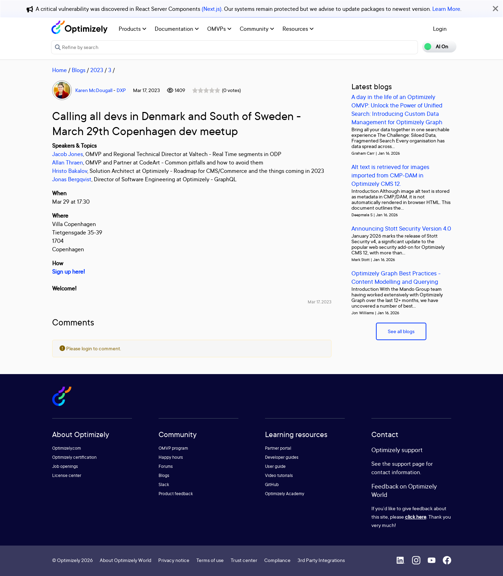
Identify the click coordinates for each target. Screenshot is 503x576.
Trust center (244, 560)
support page (408, 464)
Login (440, 29)
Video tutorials (279, 475)
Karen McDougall (93, 90)
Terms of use (210, 560)
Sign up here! (68, 271)
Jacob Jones (67, 154)
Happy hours (171, 457)
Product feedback (176, 494)
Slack (164, 484)
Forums (166, 466)
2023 (96, 70)
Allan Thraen (67, 162)
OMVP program (173, 448)
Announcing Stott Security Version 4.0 (401, 228)
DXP (121, 90)
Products (132, 29)
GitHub (272, 484)
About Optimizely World (125, 560)
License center (66, 475)
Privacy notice (173, 560)
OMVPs (219, 29)
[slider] (206, 90)
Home (59, 70)
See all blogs (401, 331)
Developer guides (282, 457)
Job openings (65, 466)
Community (257, 29)
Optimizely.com (66, 448)
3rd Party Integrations (321, 560)
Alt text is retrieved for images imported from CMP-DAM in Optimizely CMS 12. (390, 175)
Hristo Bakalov (69, 171)
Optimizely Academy (284, 494)
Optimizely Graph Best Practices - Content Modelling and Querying (396, 277)
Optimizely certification (74, 457)
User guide (275, 466)
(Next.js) (212, 9)
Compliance (277, 560)
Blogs (78, 70)
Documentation (177, 29)
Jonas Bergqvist (71, 179)
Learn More (446, 9)
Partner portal (278, 448)
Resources (298, 29)
